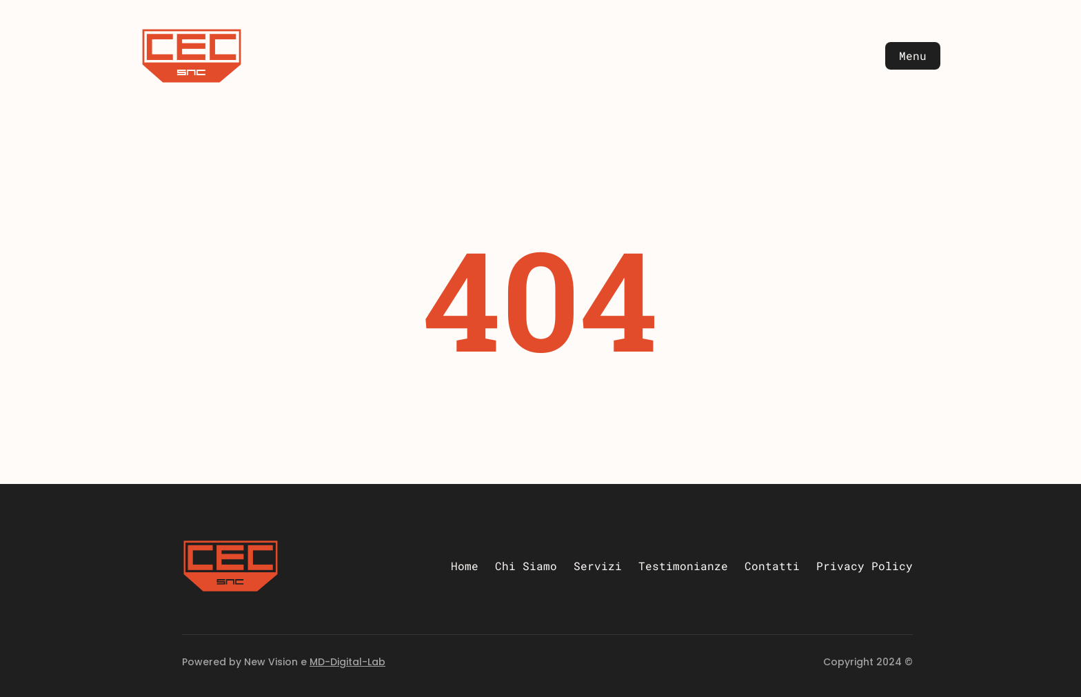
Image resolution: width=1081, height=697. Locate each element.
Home (464, 565)
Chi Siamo (526, 565)
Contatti (772, 565)
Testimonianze (683, 565)
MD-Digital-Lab (347, 662)
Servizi (598, 565)
